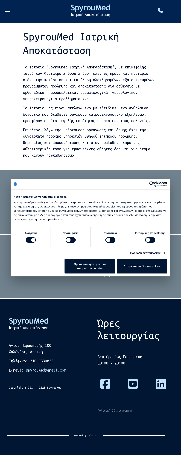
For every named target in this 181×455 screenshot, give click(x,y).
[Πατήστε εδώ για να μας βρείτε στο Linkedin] (161, 387)
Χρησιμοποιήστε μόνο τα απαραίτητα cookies (90, 266)
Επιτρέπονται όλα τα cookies (142, 266)
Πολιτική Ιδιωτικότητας (115, 410)
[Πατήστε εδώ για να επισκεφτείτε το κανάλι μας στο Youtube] (133, 387)
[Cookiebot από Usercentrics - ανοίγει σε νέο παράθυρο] (151, 184)
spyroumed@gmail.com (46, 370)
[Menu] (7, 11)
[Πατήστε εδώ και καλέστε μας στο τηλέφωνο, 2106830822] (160, 11)
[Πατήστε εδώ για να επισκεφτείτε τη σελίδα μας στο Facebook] (105, 387)
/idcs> (91, 435)
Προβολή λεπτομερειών (145, 252)
